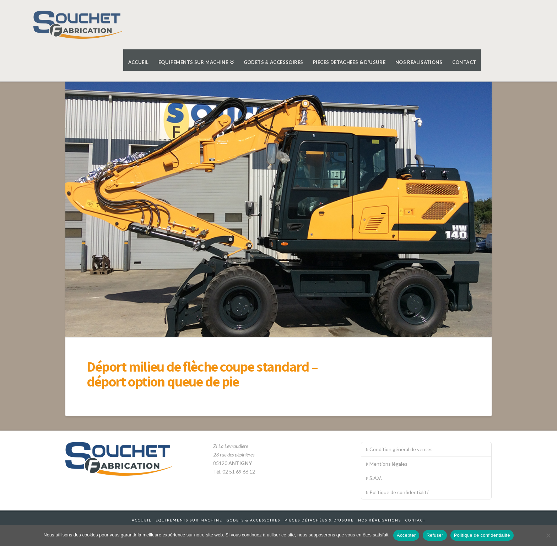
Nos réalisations (379, 520)
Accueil (141, 520)
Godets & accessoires (253, 520)
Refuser (434, 535)
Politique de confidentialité (397, 492)
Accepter (406, 535)
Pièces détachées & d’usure (319, 520)
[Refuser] (548, 535)
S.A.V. (374, 478)
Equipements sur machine (189, 520)
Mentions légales (386, 464)
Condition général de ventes (399, 449)
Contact (415, 520)
